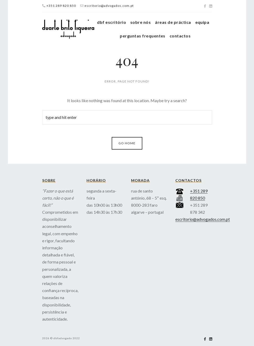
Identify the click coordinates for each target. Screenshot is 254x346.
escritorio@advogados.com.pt (109, 6)
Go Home (127, 143)
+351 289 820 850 (61, 6)
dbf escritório (111, 22)
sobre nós (140, 22)
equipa (202, 22)
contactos (180, 35)
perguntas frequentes (142, 35)
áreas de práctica (173, 22)
